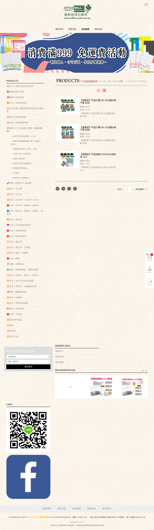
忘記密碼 (59, 362)
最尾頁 (75, 189)
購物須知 (150, 284)
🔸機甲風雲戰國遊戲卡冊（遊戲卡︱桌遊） (27, 142)
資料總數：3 (141, 189)
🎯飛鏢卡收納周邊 (15, 97)
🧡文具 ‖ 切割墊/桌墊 (17, 103)
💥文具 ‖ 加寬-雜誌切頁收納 (20, 86)
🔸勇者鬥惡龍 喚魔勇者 (21, 163)
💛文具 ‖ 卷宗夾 (14, 242)
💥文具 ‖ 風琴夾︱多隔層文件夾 (22, 286)
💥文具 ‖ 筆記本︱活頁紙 (18, 247)
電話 (74, 517)
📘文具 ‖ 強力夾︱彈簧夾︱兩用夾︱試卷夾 (25, 212)
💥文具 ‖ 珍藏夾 (14, 297)
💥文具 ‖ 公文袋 (14, 189)
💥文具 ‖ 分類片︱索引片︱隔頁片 (23, 275)
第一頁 (57, 189)
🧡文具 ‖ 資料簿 (14, 219)
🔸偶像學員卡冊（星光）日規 (24, 149)
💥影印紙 (11, 331)
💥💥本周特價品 (14, 320)
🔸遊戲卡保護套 (18, 158)
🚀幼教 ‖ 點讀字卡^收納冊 (19, 183)
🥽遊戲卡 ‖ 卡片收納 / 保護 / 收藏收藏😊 (24, 129)
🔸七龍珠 (15, 173)
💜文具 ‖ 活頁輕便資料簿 (18, 225)
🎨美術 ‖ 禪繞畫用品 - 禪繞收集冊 (22, 270)
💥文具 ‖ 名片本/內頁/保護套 (20, 281)
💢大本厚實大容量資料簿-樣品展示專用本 (25, 110)
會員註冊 (59, 357)
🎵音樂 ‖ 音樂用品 (15, 264)
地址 (92, 517)
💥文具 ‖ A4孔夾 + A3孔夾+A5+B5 (23, 200)
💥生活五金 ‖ (13, 336)
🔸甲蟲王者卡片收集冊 (21, 154)
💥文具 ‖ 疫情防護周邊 (17, 122)
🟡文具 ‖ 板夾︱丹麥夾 (17, 253)
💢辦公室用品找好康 (16, 117)
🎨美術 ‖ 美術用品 (15, 309)
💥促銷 (10, 325)
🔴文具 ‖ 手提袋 (14, 314)
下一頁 (69, 189)
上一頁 (63, 189)
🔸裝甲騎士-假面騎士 (20, 178)
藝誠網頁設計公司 (77, 522)
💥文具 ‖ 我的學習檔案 (17, 303)
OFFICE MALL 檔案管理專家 (77, 12)
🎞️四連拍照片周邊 (15, 92)
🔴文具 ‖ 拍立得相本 (16, 236)
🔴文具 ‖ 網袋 (13, 258)
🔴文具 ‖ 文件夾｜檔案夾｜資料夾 (23, 205)
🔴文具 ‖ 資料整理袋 (16, 231)
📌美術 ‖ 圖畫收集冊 (16, 292)
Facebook (146, 4)
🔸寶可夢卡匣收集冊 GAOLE (23, 136)
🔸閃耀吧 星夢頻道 (19, 168)
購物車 (150, 257)
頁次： (120, 189)
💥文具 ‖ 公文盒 (14, 194)
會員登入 (59, 351)
